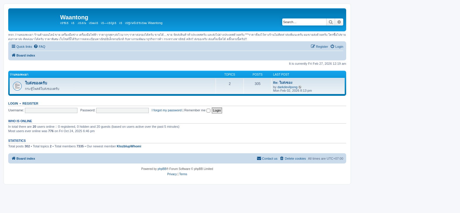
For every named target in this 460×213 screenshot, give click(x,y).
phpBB (162, 169)
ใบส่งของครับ (36, 83)
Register (30, 103)
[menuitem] (39, 46)
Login (13, 103)
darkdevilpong (288, 87)
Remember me (197, 110)
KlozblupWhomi (129, 146)
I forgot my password (167, 110)
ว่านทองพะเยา (19, 74)
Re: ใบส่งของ (282, 82)
